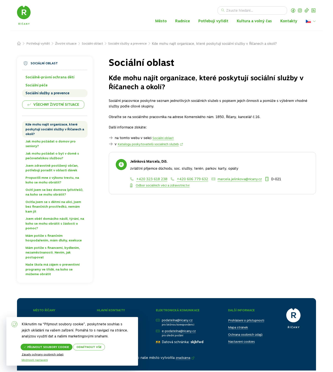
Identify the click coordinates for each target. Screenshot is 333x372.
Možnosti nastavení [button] (35, 354)
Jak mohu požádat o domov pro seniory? (50, 144)
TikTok (306, 10)
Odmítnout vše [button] (94, 345)
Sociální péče (36, 86)
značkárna (184, 359)
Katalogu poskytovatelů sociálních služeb (151, 145)
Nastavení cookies (238, 342)
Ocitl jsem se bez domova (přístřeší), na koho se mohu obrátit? (54, 193)
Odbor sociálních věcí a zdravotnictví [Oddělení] (165, 186)
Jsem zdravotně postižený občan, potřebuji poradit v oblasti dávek (51, 169)
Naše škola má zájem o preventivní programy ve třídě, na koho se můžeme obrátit (52, 270)
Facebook (293, 10)
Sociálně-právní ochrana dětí (49, 78)
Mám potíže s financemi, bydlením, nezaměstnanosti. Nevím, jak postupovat (52, 253)
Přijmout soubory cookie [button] (50, 345)
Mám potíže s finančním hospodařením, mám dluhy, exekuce (53, 239)
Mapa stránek (235, 328)
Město (161, 21)
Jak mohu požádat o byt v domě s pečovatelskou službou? (52, 156)
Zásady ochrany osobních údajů (44, 360)
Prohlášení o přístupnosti (244, 321)
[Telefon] (148, 180)
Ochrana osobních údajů (243, 335)
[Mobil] (189, 180)
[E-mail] (237, 180)
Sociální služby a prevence (135, 44)
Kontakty (288, 21)
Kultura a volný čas (254, 21)
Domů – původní (21, 44)
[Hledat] (252, 11)
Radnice (182, 21)
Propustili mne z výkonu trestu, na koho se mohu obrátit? (52, 181)
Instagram (299, 10)
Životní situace (68, 44)
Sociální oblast (97, 44)
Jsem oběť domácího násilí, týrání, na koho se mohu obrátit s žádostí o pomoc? (54, 224)
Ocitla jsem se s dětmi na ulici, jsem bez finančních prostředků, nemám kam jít (53, 207)
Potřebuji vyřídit (213, 21)
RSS (313, 10)
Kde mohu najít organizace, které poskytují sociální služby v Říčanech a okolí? (54, 130)
